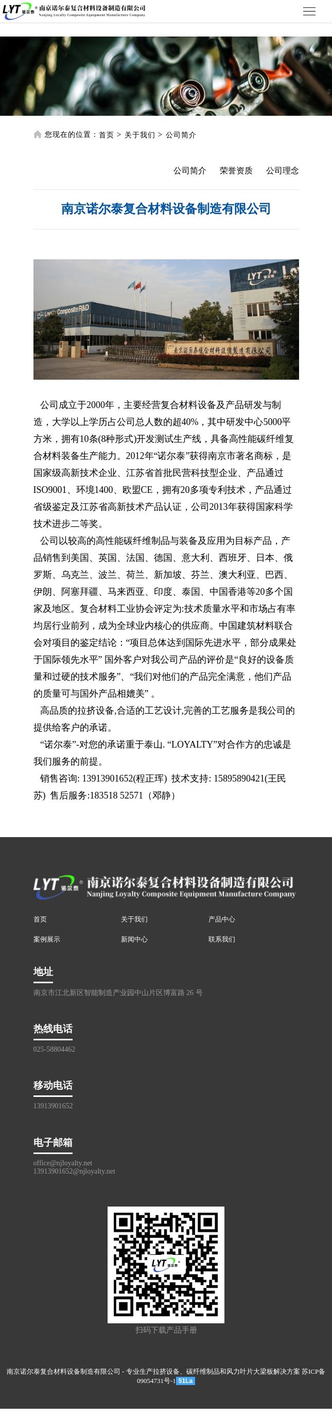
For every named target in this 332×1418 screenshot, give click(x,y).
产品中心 (221, 919)
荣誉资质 (236, 170)
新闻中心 (134, 939)
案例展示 (46, 939)
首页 (106, 135)
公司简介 (181, 135)
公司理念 (282, 170)
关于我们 (140, 135)
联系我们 (221, 939)
